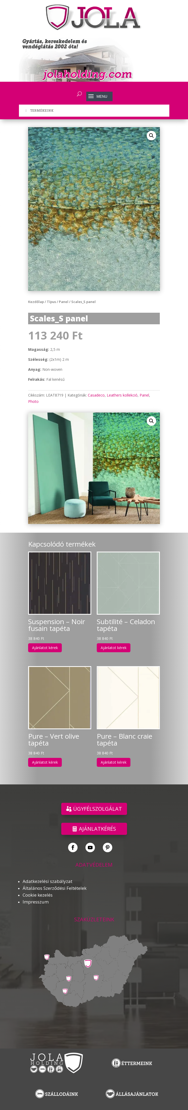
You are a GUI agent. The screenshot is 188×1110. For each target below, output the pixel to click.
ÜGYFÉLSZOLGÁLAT (97, 808)
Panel (63, 301)
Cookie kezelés (38, 895)
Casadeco (96, 395)
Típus (51, 301)
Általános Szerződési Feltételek (55, 888)
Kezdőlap (36, 301)
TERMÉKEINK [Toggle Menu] (39, 110)
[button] (151, 135)
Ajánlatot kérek (45, 647)
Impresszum (36, 902)
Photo (33, 401)
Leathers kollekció (122, 395)
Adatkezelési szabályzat (47, 881)
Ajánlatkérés (97, 828)
